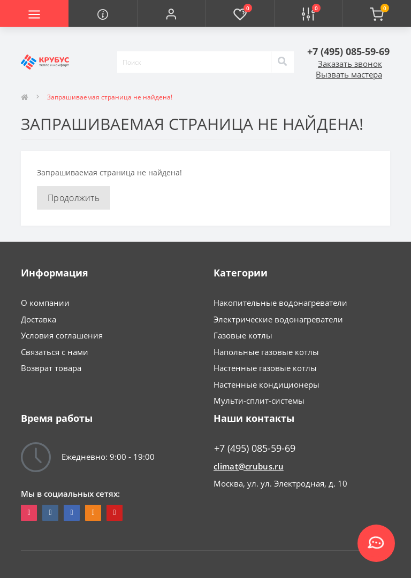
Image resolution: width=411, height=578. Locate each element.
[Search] (282, 62)
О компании (45, 302)
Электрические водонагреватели (278, 319)
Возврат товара (51, 368)
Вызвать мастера (349, 74)
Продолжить (74, 198)
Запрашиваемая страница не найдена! (109, 97)
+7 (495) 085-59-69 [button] (254, 448)
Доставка (38, 319)
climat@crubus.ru (249, 466)
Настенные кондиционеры (266, 384)
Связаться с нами (54, 351)
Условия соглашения (62, 335)
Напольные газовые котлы (266, 351)
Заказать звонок (350, 63)
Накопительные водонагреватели (280, 302)
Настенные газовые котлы (265, 368)
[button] (171, 13)
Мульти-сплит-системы (259, 400)
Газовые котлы (243, 335)
